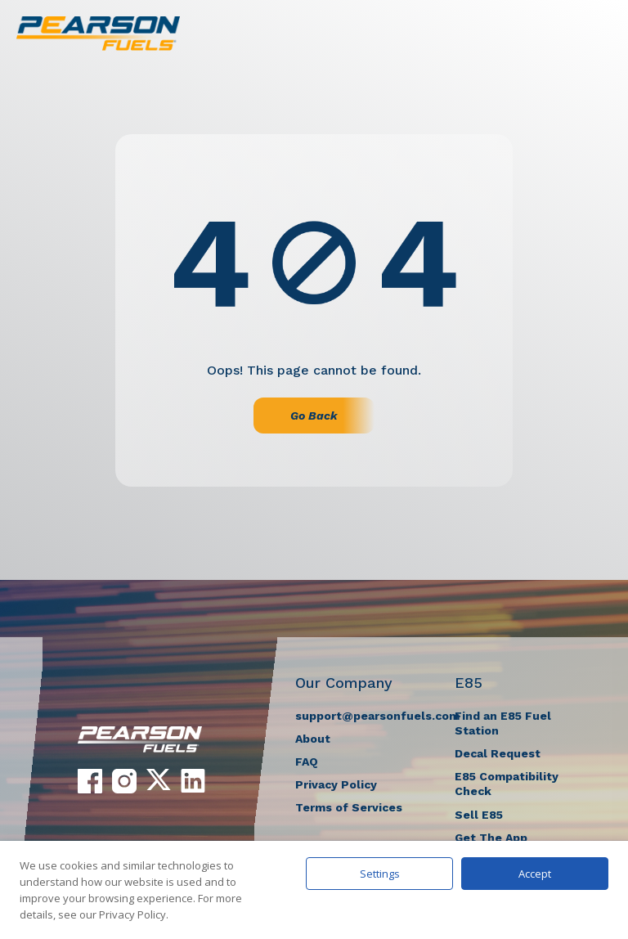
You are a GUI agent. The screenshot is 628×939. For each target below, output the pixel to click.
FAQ (306, 761)
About (312, 738)
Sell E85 (479, 814)
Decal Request (498, 753)
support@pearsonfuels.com (377, 715)
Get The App (491, 837)
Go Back (314, 415)
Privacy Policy (336, 784)
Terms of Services (348, 807)
